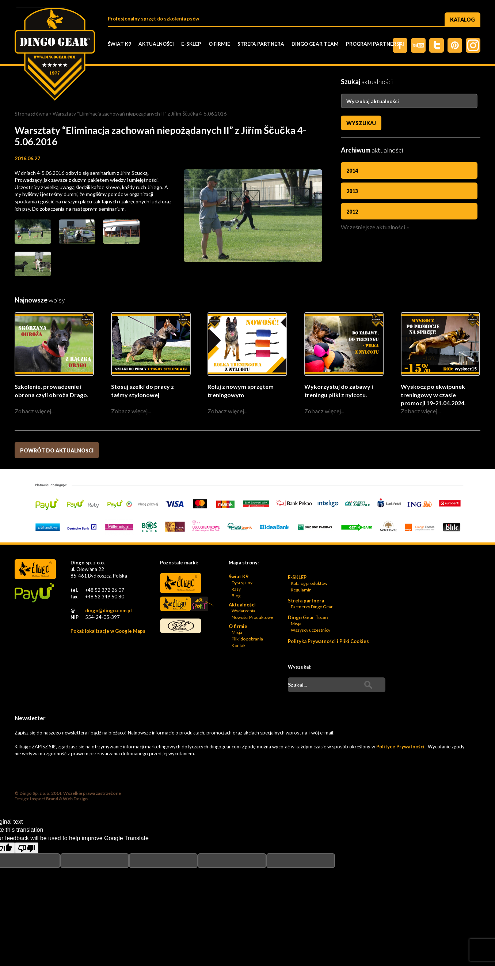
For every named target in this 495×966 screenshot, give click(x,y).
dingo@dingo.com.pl (108, 611)
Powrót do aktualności (57, 451)
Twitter (418, 45)
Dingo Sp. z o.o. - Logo (55, 54)
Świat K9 (119, 44)
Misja (237, 633)
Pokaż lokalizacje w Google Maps (108, 632)
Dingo (180, 584)
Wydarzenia (243, 611)
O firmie (219, 44)
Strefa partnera (260, 44)
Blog (236, 596)
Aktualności (156, 44)
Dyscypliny (242, 583)
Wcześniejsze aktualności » (375, 226)
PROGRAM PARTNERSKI (375, 44)
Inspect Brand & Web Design (59, 799)
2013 (352, 191)
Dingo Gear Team (315, 44)
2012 (352, 211)
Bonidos (180, 626)
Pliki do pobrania (247, 639)
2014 (352, 171)
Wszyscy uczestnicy (310, 631)
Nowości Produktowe (252, 618)
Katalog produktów (309, 584)
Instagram (473, 45)
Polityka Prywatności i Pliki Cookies (328, 642)
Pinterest (455, 45)
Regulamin (301, 590)
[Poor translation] (26, 848)
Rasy (236, 590)
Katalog (462, 19)
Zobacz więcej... (34, 411)
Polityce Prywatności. (401, 747)
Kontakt (239, 646)
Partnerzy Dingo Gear (312, 607)
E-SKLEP (191, 44)
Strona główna (31, 113)
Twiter (436, 45)
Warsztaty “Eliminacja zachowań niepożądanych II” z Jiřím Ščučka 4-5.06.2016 (139, 113)
